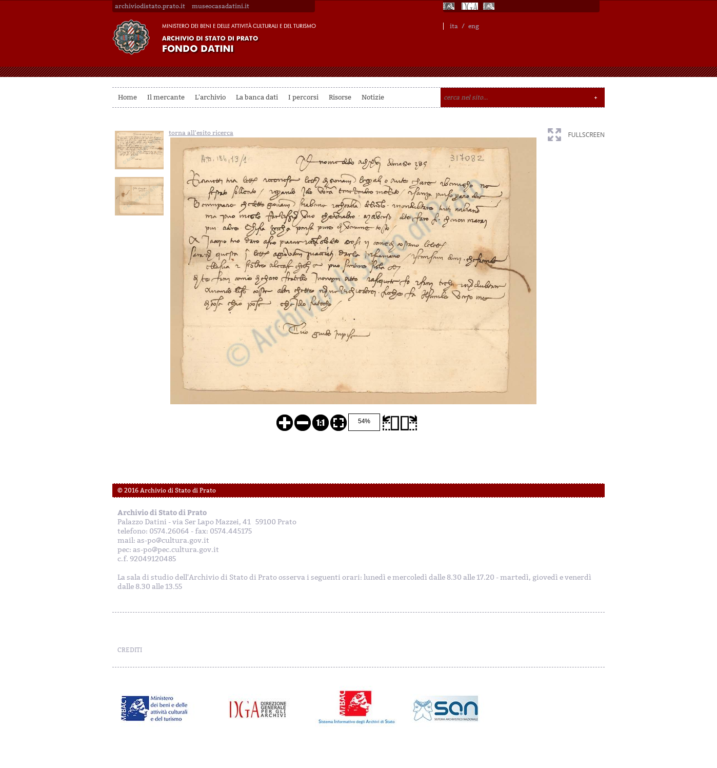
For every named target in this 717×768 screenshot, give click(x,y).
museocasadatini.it (220, 6)
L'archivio (210, 97)
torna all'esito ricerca (201, 132)
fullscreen (586, 134)
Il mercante (166, 97)
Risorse (340, 97)
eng (473, 26)
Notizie (373, 97)
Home (127, 97)
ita (454, 26)
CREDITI (129, 650)
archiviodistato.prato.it (150, 6)
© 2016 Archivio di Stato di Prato (166, 490)
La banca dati (257, 97)
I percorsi (303, 97)
